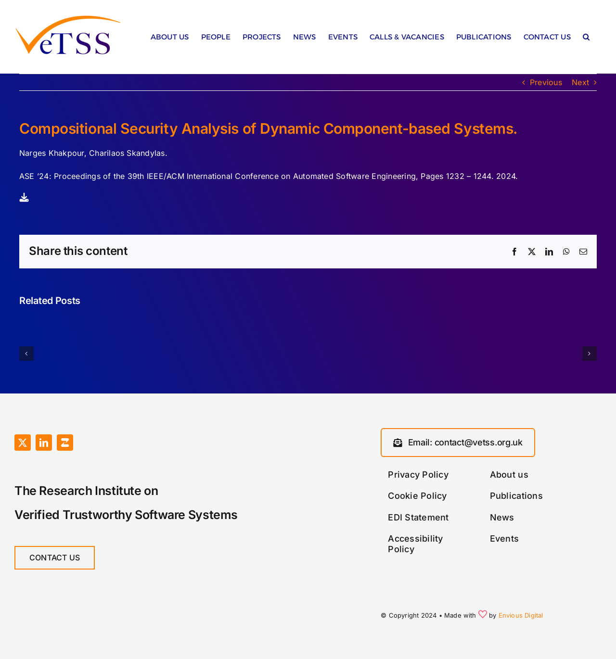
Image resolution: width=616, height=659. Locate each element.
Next (580, 82)
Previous (546, 82)
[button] (586, 39)
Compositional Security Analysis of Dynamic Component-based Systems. (268, 128)
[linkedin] (44, 442)
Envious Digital (521, 615)
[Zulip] (65, 442)
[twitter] (22, 442)
